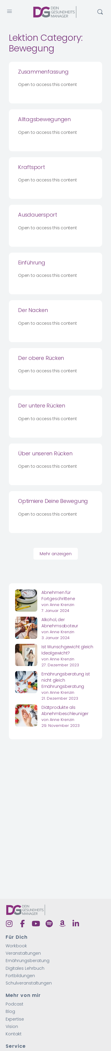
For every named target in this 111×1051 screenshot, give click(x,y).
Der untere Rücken (41, 405)
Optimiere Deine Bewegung (53, 501)
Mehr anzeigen (56, 553)
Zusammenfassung (43, 71)
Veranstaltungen (23, 953)
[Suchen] (100, 12)
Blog (10, 1011)
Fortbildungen (20, 976)
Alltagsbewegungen (44, 119)
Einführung (31, 262)
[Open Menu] (9, 11)
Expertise (15, 1019)
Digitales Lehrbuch (25, 968)
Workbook (16, 946)
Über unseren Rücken (45, 453)
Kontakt (14, 1034)
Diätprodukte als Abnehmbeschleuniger (65, 710)
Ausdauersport (37, 214)
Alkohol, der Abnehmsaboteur (59, 623)
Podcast (14, 1004)
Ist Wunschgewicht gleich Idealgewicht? (67, 650)
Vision (12, 1026)
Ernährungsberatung (27, 961)
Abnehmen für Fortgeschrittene (58, 595)
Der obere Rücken (41, 358)
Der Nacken (33, 310)
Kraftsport (31, 167)
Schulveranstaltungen (29, 983)
